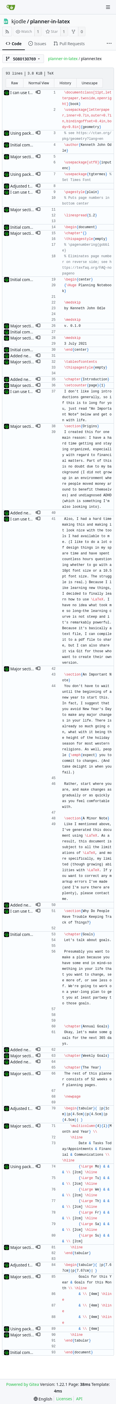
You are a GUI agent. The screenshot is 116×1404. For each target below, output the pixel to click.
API (79, 1398)
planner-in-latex (50, 21)
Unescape (89, 83)
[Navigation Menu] (108, 7)
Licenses (64, 1398)
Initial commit (23, 145)
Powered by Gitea (22, 1384)
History (65, 83)
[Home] (11, 7)
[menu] (43, 1399)
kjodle (18, 21)
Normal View (39, 83)
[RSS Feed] (7, 31)
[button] (38, 93)
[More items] (109, 43)
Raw (14, 83)
